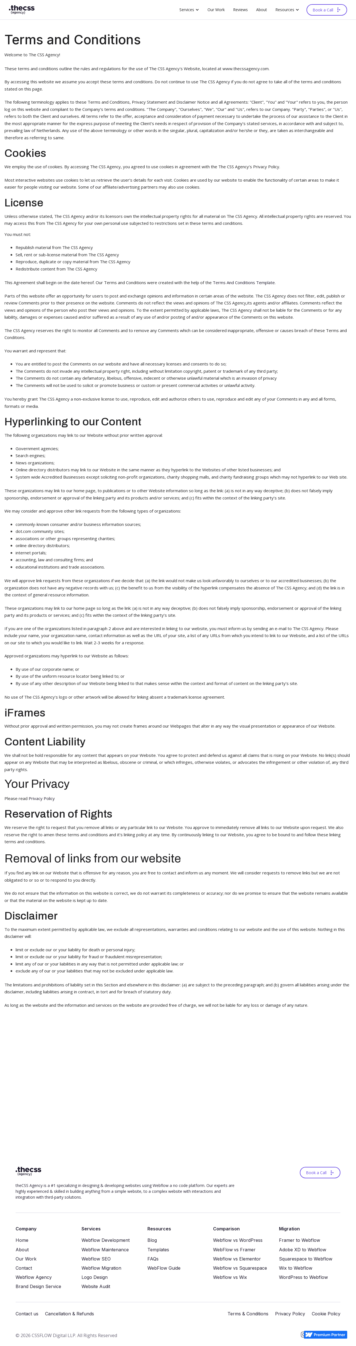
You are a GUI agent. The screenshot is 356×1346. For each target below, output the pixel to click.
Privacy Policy (42, 798)
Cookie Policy (326, 1313)
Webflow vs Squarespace (240, 1268)
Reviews (240, 9)
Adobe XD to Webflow (302, 1249)
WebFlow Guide (164, 1268)
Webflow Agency (34, 1277)
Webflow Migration (101, 1268)
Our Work (216, 9)
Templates (158, 1249)
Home (22, 1240)
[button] (189, 9)
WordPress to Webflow (303, 1277)
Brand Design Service (38, 1286)
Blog (152, 1240)
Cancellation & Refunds (69, 1313)
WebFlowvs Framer (234, 1249)
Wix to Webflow (295, 1268)
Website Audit (95, 1286)
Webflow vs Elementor (237, 1259)
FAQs (153, 1259)
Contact (24, 1268)
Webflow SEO (96, 1259)
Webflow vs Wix (230, 1277)
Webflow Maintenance (105, 1249)
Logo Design (94, 1277)
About (261, 9)
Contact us (27, 1313)
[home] (21, 9)
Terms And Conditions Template (244, 282)
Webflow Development (105, 1240)
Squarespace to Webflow (305, 1259)
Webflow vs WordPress (238, 1240)
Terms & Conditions (248, 1313)
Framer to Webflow (299, 1240)
